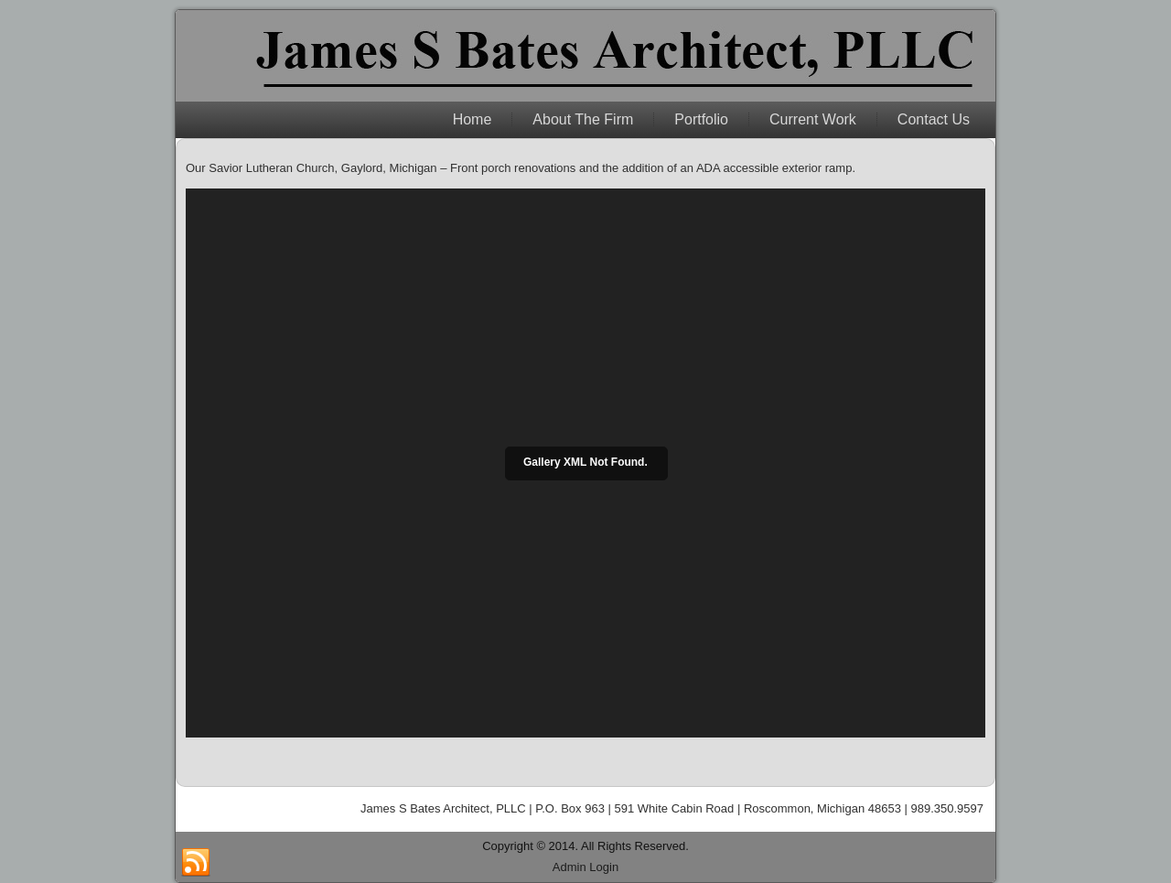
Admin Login (585, 867)
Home (472, 119)
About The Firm (582, 119)
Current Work (812, 119)
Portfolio (701, 119)
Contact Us (933, 119)
